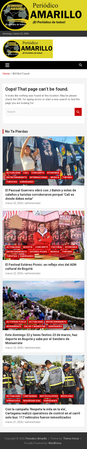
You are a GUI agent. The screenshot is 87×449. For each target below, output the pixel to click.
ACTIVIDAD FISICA (16, 322)
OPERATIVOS (13, 401)
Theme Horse (71, 438)
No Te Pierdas (16, 131)
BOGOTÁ (27, 247)
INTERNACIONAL (39, 177)
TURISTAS (11, 182)
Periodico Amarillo (36, 438)
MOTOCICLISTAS (49, 396)
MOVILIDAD (67, 396)
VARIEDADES (26, 182)
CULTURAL (56, 247)
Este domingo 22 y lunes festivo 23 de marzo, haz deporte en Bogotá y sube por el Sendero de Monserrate (41, 339)
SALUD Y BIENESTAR (34, 326)
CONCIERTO (37, 173)
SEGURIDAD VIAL (32, 401)
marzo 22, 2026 (14, 203)
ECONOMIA (53, 173)
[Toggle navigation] (7, 65)
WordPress (54, 443)
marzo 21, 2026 (14, 422)
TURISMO (67, 177)
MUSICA (55, 177)
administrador (33, 203)
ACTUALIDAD (13, 173)
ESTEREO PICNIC (38, 251)
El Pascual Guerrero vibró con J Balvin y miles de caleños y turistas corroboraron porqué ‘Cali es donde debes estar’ (40, 194)
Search (78, 112)
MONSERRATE (13, 326)
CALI (25, 173)
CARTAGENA (30, 396)
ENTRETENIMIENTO (16, 177)
